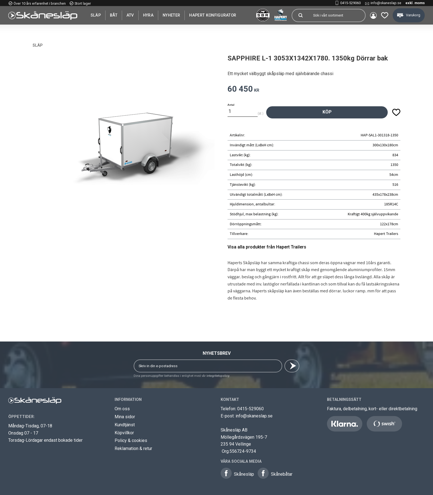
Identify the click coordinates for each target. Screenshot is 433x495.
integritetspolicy (218, 376)
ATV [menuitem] (130, 15)
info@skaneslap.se (386, 3)
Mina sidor (125, 416)
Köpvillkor (124, 432)
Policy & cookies (131, 440)
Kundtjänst (125, 424)
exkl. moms (415, 3)
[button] (385, 15)
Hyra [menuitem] (148, 15)
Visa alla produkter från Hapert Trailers (267, 247)
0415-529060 (350, 3)
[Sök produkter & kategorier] (337, 15)
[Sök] (300, 15)
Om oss (122, 408)
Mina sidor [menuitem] (373, 15)
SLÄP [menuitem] (96, 15)
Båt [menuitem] (113, 15)
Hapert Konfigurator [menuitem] (212, 15)
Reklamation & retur (133, 448)
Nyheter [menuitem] (171, 15)
